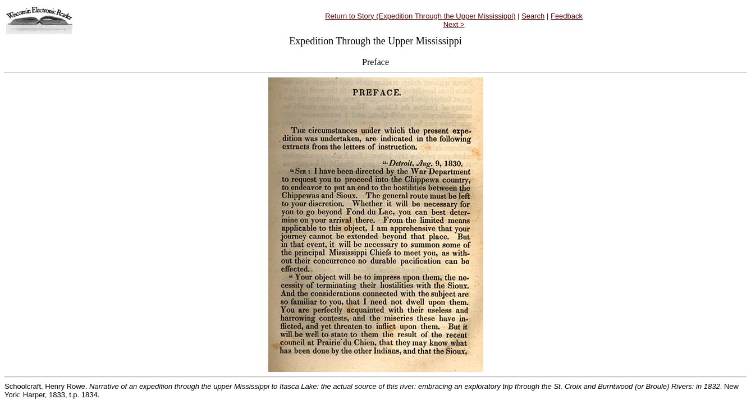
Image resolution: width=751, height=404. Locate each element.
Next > (454, 24)
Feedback (567, 16)
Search (532, 16)
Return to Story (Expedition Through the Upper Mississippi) (420, 16)
